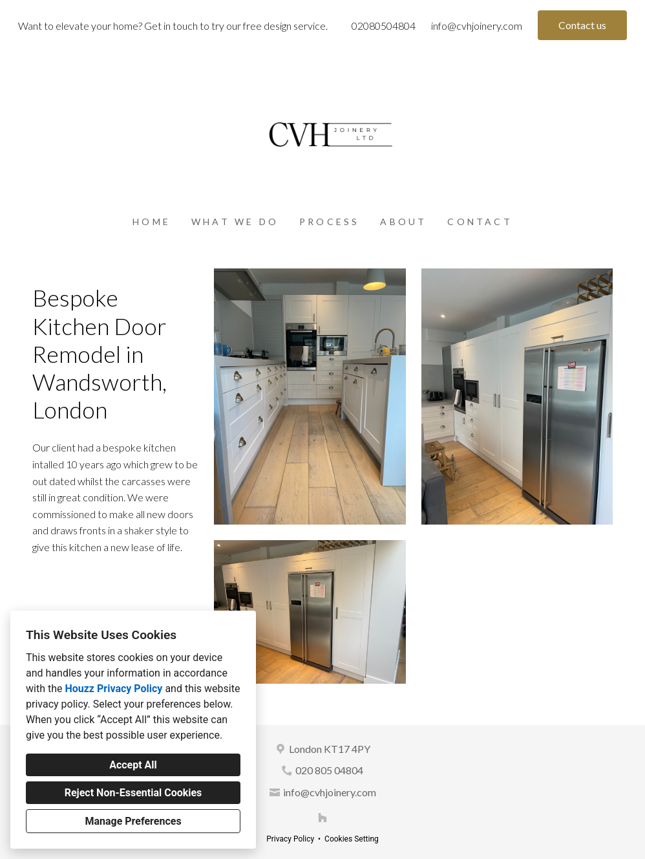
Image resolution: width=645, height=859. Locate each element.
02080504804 (384, 25)
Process (329, 221)
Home (151, 221)
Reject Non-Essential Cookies (133, 793)
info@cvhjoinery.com (476, 25)
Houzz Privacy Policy (113, 688)
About (403, 221)
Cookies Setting (351, 838)
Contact (479, 221)
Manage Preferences (133, 821)
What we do (235, 221)
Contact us (582, 25)
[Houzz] (322, 817)
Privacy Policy (290, 838)
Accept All (133, 765)
